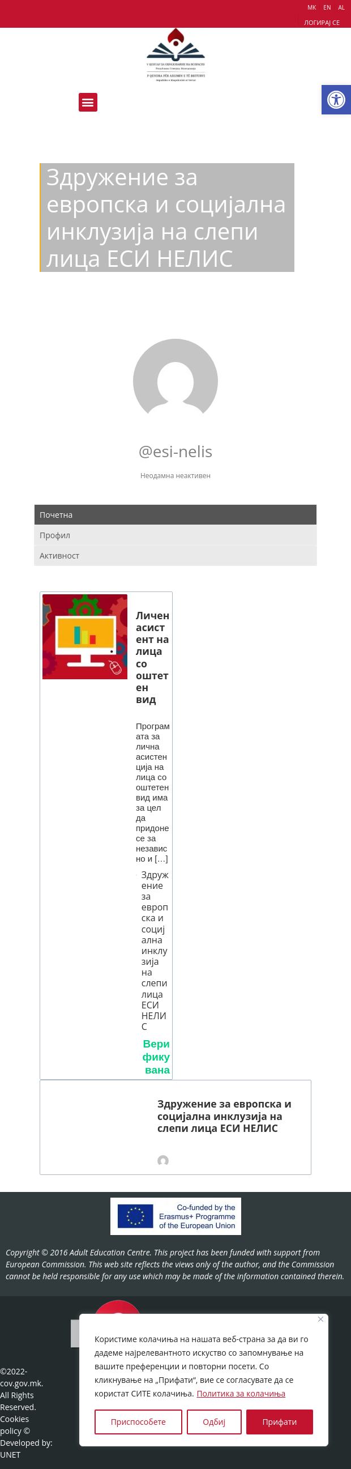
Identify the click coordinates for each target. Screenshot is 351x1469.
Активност (59, 555)
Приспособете (138, 1421)
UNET (10, 1454)
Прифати (279, 1421)
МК (311, 7)
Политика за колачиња (240, 1393)
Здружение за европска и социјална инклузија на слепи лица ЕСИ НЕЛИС (155, 951)
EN (327, 7)
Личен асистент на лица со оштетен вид (152, 657)
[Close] (320, 1319)
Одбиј (214, 1421)
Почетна (56, 514)
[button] (336, 99)
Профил (55, 535)
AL (341, 7)
